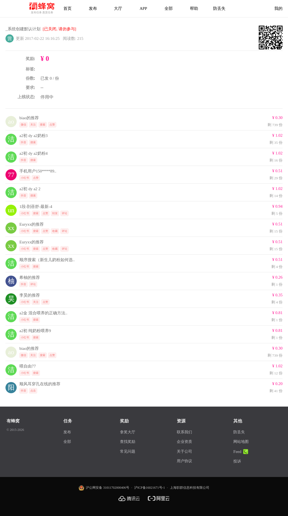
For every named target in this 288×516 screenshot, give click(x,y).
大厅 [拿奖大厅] (118, 8)
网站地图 (241, 442)
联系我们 (184, 432)
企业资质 (184, 442)
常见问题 (127, 451)
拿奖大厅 (127, 432)
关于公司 (184, 451)
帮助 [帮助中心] (194, 8)
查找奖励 (127, 442)
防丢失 (219, 8)
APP (143, 8)
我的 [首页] (278, 8)
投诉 (237, 461)
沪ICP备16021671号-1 (149, 488)
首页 (67, 8)
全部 (168, 8)
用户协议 (184, 461)
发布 (93, 8)
